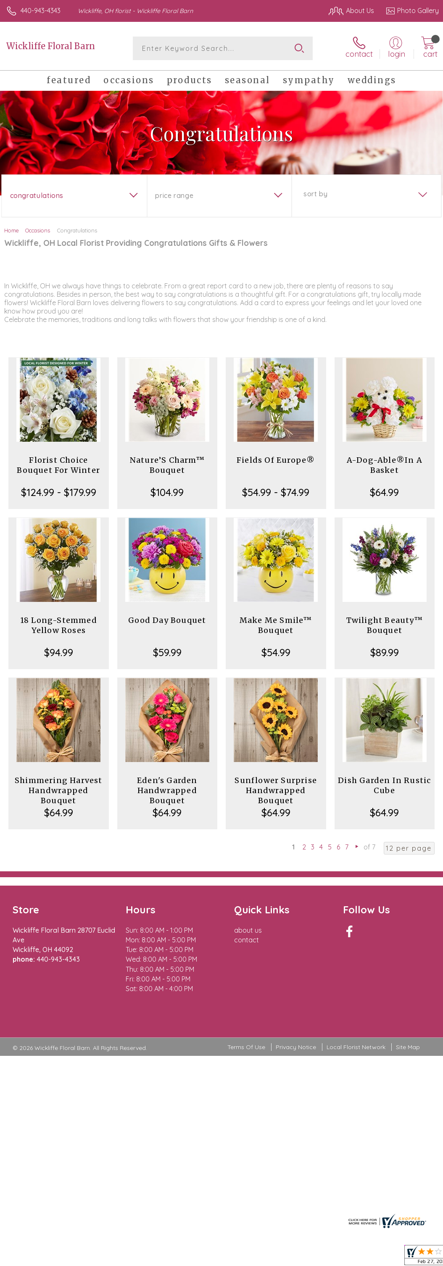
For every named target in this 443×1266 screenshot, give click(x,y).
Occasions (37, 230)
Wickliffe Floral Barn (50, 46)
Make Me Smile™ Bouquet (276, 625)
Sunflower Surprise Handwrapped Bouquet (276, 790)
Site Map (408, 1047)
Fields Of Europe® (276, 460)
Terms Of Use (246, 1047)
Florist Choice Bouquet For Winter (58, 465)
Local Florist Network (356, 1047)
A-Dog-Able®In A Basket (384, 465)
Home (11, 230)
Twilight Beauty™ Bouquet (384, 625)
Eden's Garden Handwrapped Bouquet (167, 790)
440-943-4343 (41, 10)
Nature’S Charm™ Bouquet (167, 465)
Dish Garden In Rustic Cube (384, 785)
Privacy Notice (296, 1047)
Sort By (315, 194)
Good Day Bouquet (167, 620)
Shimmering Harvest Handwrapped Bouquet (59, 790)
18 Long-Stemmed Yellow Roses (58, 625)
